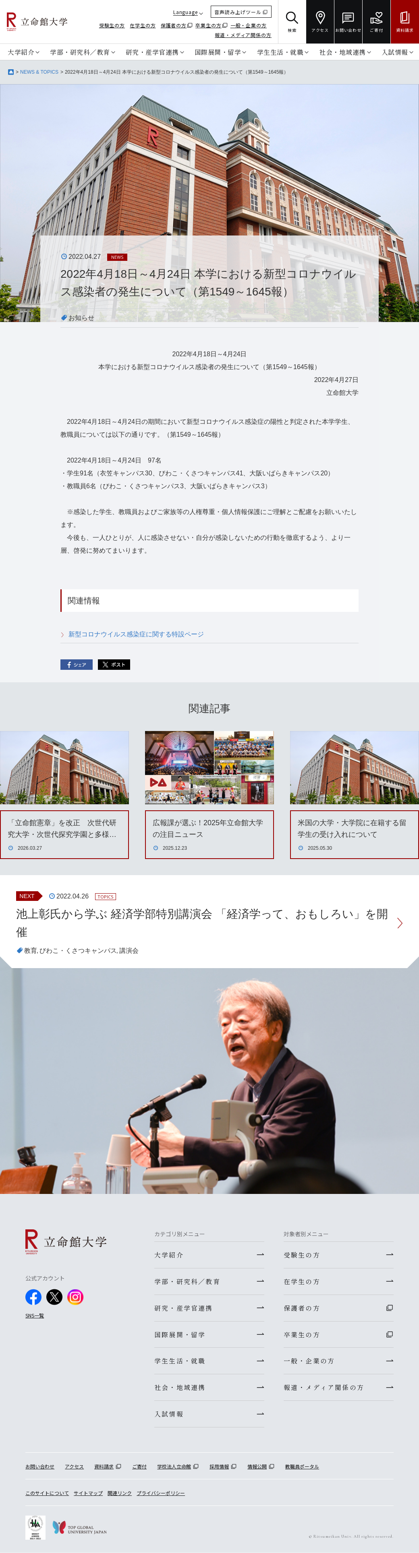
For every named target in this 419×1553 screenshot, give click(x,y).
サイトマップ (88, 1493)
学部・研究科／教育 (80, 52)
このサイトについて (47, 1493)
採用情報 (219, 1466)
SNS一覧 (34, 1315)
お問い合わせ (39, 1466)
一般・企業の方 (248, 25)
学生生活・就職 (280, 52)
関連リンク (120, 1493)
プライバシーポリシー (161, 1493)
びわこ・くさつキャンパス (78, 950)
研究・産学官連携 (152, 52)
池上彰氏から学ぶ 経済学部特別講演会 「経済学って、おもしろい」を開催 (202, 923)
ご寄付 (139, 1466)
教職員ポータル (302, 1466)
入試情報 (395, 52)
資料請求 (104, 1466)
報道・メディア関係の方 (243, 34)
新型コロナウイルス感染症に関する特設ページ (136, 634)
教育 (30, 950)
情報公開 (257, 1466)
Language (185, 11)
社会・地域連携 (342, 52)
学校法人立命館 (174, 1466)
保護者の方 (174, 25)
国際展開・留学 (218, 52)
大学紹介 (21, 52)
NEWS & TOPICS (39, 72)
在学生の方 (143, 25)
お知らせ (81, 317)
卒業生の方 (208, 25)
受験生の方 (112, 25)
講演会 (129, 950)
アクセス (74, 1466)
